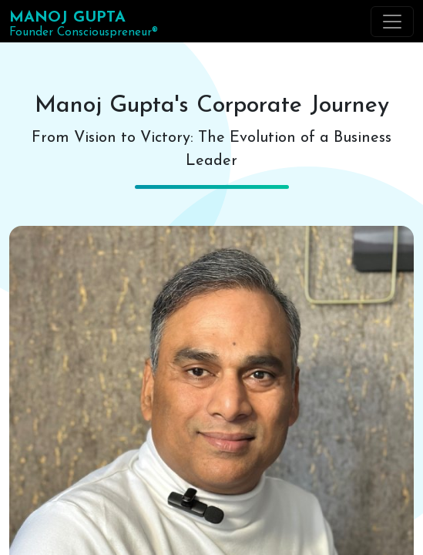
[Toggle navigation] (392, 21)
